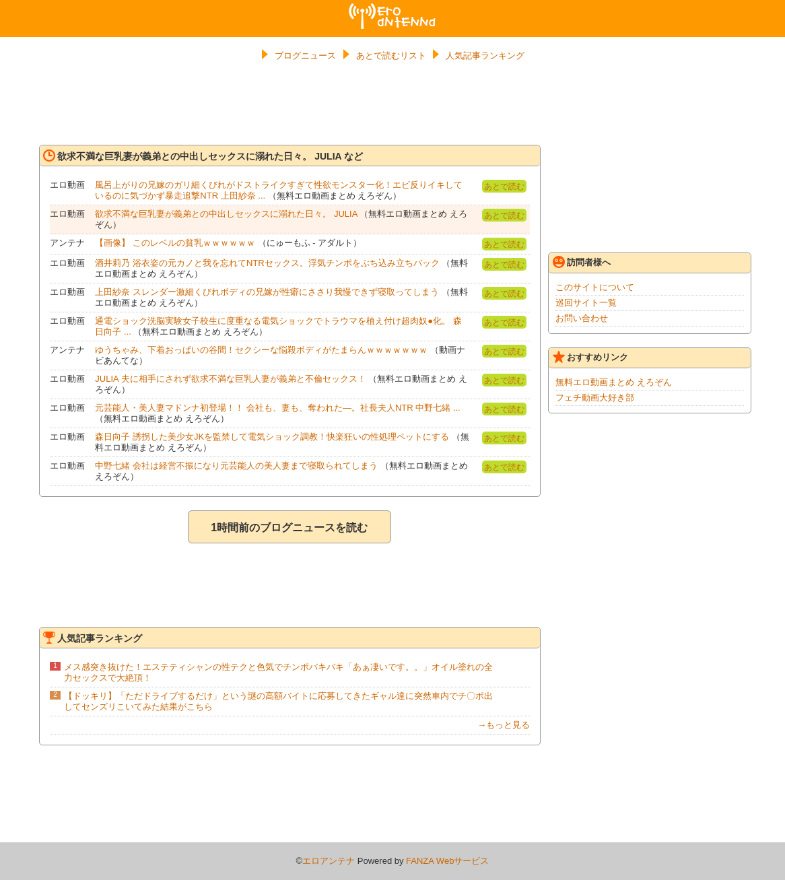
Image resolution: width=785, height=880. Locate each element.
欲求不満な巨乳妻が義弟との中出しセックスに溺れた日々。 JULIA (226, 214)
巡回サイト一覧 (586, 303)
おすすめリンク (590, 357)
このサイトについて (594, 287)
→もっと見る (503, 725)
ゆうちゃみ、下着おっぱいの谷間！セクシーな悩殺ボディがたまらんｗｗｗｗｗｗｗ (261, 350)
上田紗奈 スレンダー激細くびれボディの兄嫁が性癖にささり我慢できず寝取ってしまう (267, 292)
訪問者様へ (582, 262)
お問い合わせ (581, 318)
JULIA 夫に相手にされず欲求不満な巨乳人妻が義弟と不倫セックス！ (230, 379)
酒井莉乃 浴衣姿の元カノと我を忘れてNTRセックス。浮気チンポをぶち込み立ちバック (267, 263)
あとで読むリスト (391, 55)
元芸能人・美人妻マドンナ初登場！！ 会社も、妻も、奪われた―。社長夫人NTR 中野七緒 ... (277, 408)
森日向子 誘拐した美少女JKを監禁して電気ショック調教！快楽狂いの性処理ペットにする (272, 437)
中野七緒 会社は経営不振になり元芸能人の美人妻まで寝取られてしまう (236, 466)
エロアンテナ (392, 8)
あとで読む (504, 186)
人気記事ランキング (485, 55)
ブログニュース (305, 55)
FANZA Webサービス (447, 861)
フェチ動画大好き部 (594, 398)
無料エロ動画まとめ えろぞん (613, 382)
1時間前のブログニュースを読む (289, 527)
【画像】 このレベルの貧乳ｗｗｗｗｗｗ (175, 243)
